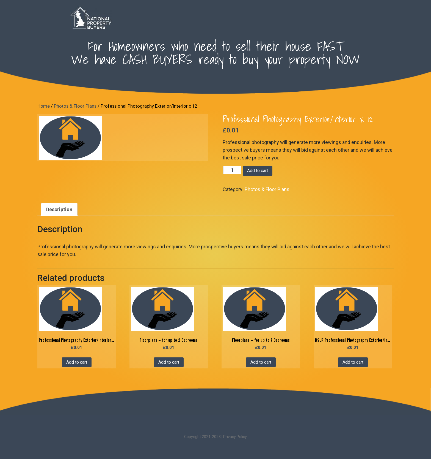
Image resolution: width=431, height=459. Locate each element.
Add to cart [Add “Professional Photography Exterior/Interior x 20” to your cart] (76, 362)
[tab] (59, 209)
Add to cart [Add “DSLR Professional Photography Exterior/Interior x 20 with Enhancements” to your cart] (352, 362)
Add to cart (257, 170)
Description (59, 209)
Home (43, 106)
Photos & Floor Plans (75, 106)
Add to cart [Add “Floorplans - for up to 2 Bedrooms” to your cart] (168, 362)
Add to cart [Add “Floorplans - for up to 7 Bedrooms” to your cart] (260, 362)
